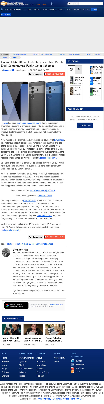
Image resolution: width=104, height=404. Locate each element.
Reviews (5, 361)
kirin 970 (19, 244)
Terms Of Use (77, 399)
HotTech (40, 376)
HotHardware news (56, 304)
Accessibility (59, 358)
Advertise (40, 361)
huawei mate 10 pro (44, 244)
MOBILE (37, 9)
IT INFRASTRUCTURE (52, 9)
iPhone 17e (61, 54)
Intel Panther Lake (74, 54)
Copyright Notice (61, 399)
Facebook (80, 364)
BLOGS (86, 9)
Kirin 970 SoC (29, 201)
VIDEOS (77, 9)
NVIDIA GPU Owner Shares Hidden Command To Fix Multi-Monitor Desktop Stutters (78, 89)
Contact (39, 369)
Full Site (5, 372)
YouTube (80, 368)
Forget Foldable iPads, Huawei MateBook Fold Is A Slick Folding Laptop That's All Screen (54, 339)
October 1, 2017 (45, 196)
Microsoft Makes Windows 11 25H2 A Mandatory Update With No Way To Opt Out (97, 79)
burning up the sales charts (29, 123)
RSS (78, 372)
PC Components (26, 358)
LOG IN (26, 4)
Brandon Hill (20, 249)
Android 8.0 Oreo (44, 216)
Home (4, 358)
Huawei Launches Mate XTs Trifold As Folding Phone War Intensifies (33, 339)
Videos (22, 376)
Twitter (79, 361)
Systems (23, 361)
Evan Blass (59, 140)
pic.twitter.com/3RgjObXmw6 (42, 191)
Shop (94, 10)
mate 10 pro (29, 244)
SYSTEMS (27, 9)
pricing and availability (10, 230)
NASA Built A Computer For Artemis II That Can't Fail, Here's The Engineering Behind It (98, 68)
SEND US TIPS (42, 4)
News (15, 57)
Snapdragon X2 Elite (20, 54)
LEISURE (68, 9)
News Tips (41, 365)
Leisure (22, 372)
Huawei (4, 123)
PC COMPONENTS (12, 9)
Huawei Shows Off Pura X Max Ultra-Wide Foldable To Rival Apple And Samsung (11, 339)
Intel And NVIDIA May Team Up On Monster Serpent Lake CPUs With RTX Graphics (97, 90)
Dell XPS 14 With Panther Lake (42, 54)
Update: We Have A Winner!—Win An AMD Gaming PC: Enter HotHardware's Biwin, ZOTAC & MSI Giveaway (80, 78)
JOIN (32, 4)
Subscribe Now (84, 125)
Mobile (22, 365)
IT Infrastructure (26, 369)
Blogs (4, 369)
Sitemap (5, 376)
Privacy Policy (42, 372)
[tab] (71, 69)
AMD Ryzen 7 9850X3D (93, 54)
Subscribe (5, 15)
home (5, 57)
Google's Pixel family (47, 158)
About (39, 358)
